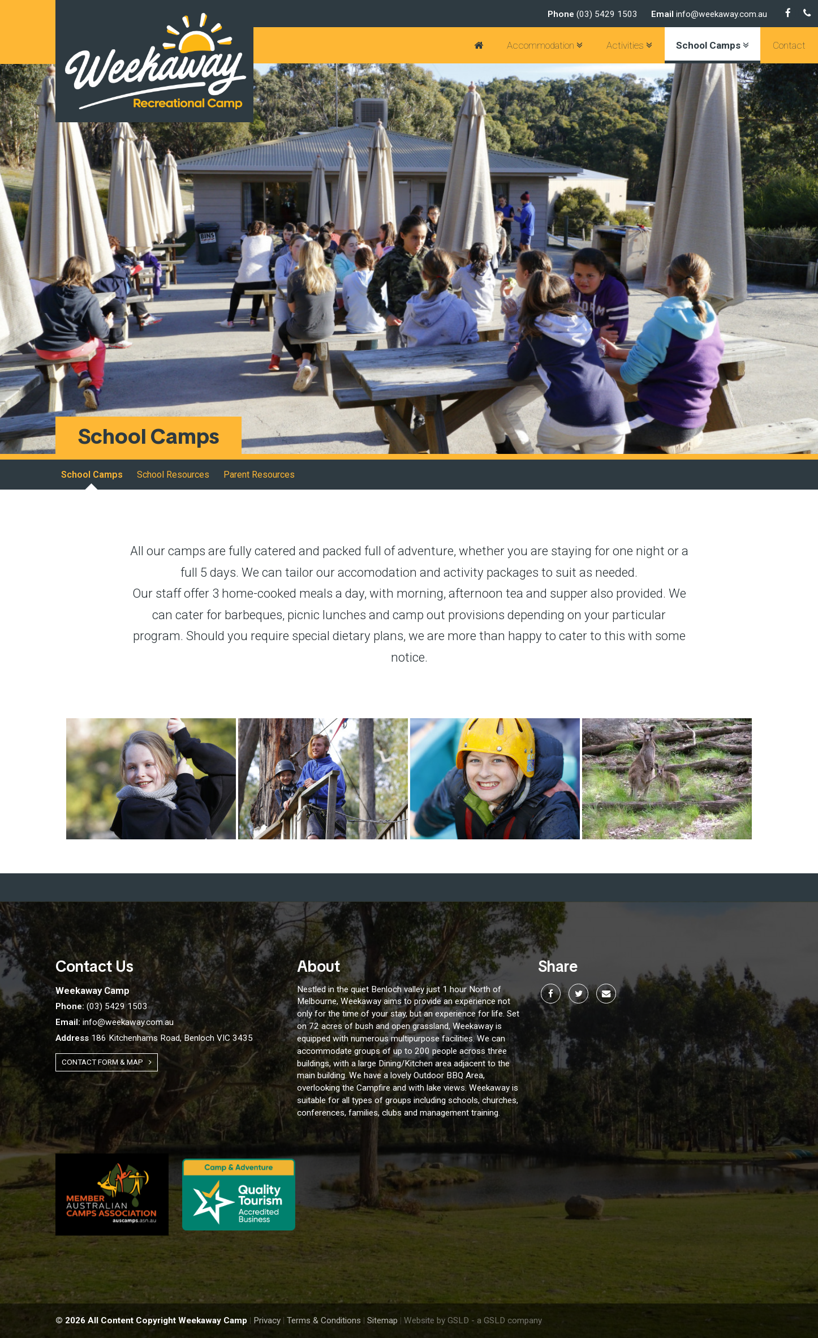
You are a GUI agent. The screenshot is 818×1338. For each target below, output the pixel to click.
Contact (789, 45)
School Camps (92, 474)
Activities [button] (629, 45)
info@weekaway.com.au (709, 14)
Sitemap (382, 1320)
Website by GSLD (436, 1320)
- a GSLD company (506, 1320)
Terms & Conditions (324, 1320)
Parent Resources (259, 474)
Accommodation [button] (545, 45)
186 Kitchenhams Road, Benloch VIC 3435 (154, 1038)
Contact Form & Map (107, 1061)
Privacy (267, 1320)
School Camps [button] (712, 45)
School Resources (173, 474)
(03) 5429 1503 (593, 14)
